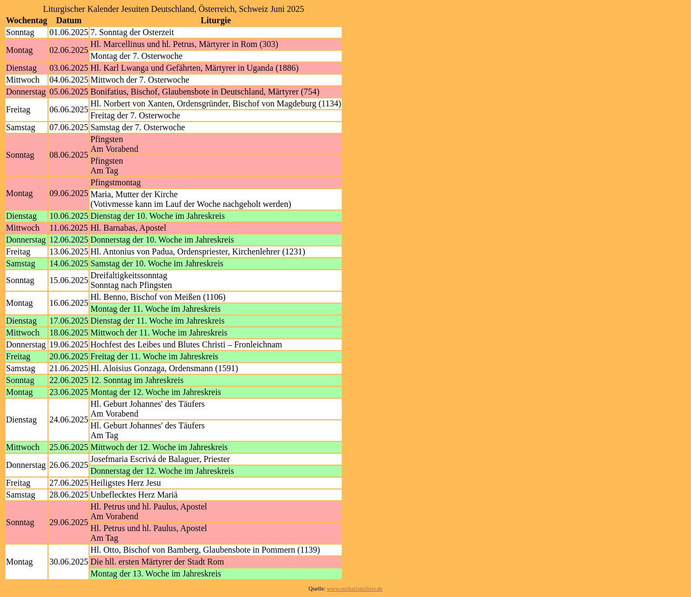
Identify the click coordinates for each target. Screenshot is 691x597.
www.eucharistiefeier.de (355, 589)
